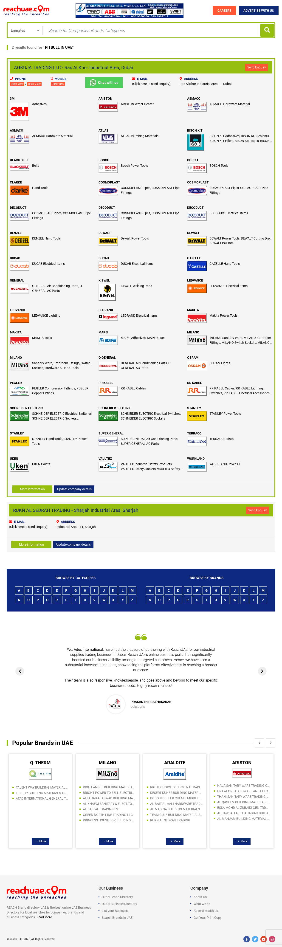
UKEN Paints (41, 464)
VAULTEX (105, 458)
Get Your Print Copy (208, 917)
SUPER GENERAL (111, 433)
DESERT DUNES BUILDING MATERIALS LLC (176, 793)
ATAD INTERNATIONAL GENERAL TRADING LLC (42, 798)
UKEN (14, 458)
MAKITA (193, 310)
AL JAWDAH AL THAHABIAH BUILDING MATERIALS (243, 813)
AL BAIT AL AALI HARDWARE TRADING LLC (176, 804)
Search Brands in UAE (117, 917)
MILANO (193, 332)
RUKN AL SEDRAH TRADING (170, 820)
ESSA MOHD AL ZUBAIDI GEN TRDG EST (243, 807)
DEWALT (105, 233)
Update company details (74, 489)
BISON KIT (195, 130)
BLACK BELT (19, 160)
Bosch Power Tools (134, 165)
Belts (35, 165)
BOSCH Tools (218, 165)
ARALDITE (174, 762)
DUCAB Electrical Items (48, 263)
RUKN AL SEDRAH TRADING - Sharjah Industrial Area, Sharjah (75, 510)
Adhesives (39, 104)
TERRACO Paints (221, 439)
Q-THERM (40, 762)
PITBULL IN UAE (58, 47)
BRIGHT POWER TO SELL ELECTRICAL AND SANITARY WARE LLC (109, 793)
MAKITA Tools (42, 338)
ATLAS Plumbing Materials (139, 136)
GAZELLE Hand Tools (224, 263)
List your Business (115, 911)
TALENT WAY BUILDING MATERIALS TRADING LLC (42, 787)
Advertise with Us (258, 10)
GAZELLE (194, 258)
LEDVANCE (195, 280)
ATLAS (103, 130)
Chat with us (104, 82)
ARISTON (105, 98)
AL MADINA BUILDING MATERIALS (175, 809)
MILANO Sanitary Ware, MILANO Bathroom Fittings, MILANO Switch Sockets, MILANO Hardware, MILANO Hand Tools (240, 342)
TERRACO (194, 433)
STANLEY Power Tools (225, 413)
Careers (224, 10)
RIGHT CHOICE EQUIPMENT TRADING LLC (176, 787)
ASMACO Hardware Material (229, 104)
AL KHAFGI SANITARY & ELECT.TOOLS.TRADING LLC (109, 804)
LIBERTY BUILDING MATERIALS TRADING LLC (42, 793)
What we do (202, 904)
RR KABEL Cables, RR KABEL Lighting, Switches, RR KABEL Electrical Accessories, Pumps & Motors (239, 393)
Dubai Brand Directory (117, 897)
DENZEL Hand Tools (46, 238)
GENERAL (17, 280)
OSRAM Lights (219, 363)
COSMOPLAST (109, 182)
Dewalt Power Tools (135, 238)
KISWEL (104, 280)
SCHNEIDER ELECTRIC (26, 408)
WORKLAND (196, 458)
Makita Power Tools (223, 315)
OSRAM (192, 357)
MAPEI (103, 332)
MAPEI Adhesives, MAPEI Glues (143, 338)
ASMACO (193, 98)
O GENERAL (107, 357)
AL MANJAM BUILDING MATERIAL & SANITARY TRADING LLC (243, 818)
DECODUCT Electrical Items (228, 213)
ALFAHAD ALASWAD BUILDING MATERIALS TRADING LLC (109, 798)
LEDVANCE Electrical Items (228, 286)
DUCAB (15, 258)
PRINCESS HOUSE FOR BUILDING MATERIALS (109, 820)
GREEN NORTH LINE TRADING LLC (108, 815)
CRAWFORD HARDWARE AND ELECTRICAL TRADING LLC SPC (243, 791)
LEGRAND (106, 310)
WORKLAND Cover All (224, 464)
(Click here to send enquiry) (151, 84)
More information (32, 489)
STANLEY (194, 408)
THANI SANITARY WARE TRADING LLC (243, 796)
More (40, 841)
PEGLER (16, 383)
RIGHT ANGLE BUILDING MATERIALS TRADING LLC (109, 787)
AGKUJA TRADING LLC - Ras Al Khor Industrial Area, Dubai (73, 67)
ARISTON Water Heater (137, 104)
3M (12, 98)
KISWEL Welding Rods (136, 286)
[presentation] (20, 671)
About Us (200, 897)
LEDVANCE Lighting (46, 315)
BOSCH (104, 160)
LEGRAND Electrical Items (139, 315)
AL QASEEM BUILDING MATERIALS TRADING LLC (243, 802)
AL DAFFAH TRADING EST (101, 809)
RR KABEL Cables (133, 388)
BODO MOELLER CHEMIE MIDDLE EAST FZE (176, 798)
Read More (44, 917)
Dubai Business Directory (119, 904)
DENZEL (16, 233)
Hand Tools (40, 188)
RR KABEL (106, 383)
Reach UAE (16, 939)
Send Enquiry (256, 67)
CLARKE (16, 182)
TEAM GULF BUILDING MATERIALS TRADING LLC (176, 815)
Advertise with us (206, 911)
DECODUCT (18, 207)
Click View (17, 84)
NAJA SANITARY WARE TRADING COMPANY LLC (243, 785)
